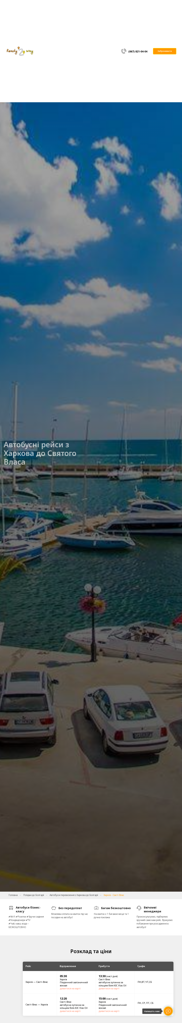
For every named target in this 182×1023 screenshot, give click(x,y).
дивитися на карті (70, 988)
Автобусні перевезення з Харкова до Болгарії (74, 895)
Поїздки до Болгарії (33, 895)
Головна (13, 895)
